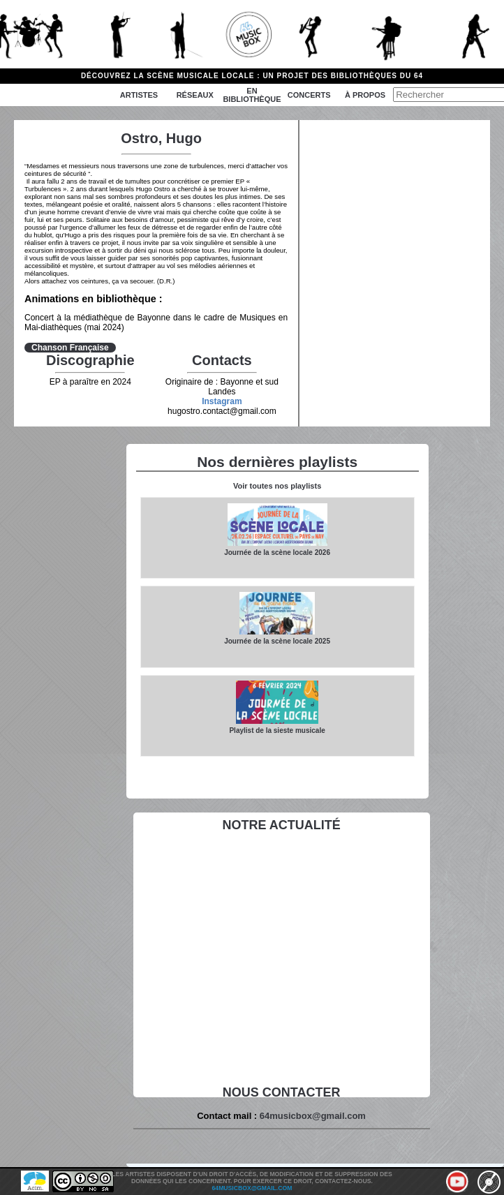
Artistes (139, 95)
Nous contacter (282, 1092)
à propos (365, 95)
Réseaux (195, 95)
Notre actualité (281, 825)
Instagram (222, 401)
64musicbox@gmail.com (313, 1116)
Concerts (309, 95)
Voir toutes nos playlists (277, 486)
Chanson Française (70, 347)
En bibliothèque (252, 95)
